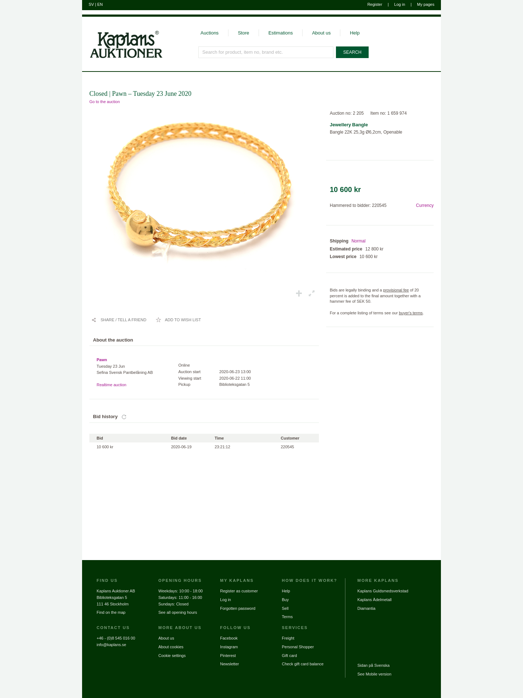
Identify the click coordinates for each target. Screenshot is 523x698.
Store (243, 33)
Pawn (102, 360)
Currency (425, 205)
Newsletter (229, 664)
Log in (399, 4)
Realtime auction (111, 385)
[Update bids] (124, 417)
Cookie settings (172, 655)
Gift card (289, 655)
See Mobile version (374, 674)
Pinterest (228, 655)
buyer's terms (411, 313)
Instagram (229, 647)
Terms (287, 617)
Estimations (280, 33)
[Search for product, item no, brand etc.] (266, 52)
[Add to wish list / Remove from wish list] (178, 320)
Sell (285, 608)
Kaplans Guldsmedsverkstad (382, 591)
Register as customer (239, 591)
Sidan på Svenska (373, 665)
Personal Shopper (298, 647)
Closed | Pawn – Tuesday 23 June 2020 (140, 93)
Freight (288, 638)
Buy (285, 599)
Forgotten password (237, 608)
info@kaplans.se (111, 644)
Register (374, 4)
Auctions (209, 33)
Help (355, 33)
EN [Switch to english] (100, 4)
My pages (425, 4)
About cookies (170, 647)
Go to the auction (104, 101)
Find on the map (111, 612)
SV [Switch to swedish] (91, 4)
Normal (359, 241)
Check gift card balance (303, 664)
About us (321, 33)
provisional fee (396, 290)
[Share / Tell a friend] (118, 320)
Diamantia (366, 608)
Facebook (229, 638)
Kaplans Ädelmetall (374, 599)
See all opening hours (177, 612)
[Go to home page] (122, 57)
